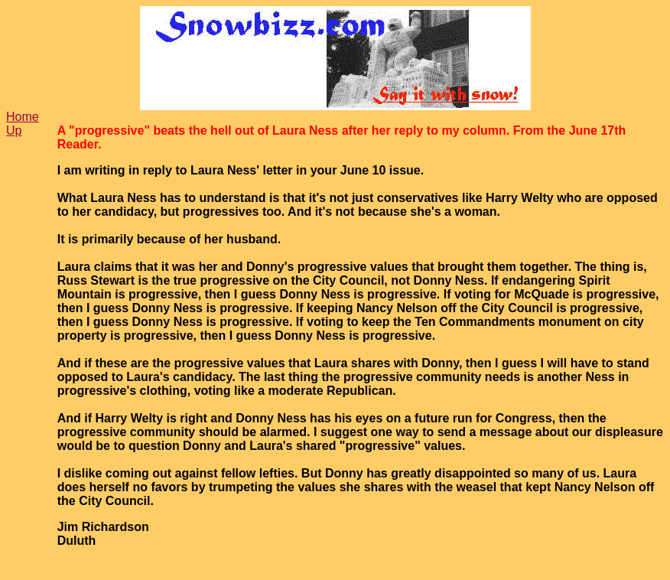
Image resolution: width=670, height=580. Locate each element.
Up (13, 130)
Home (22, 116)
